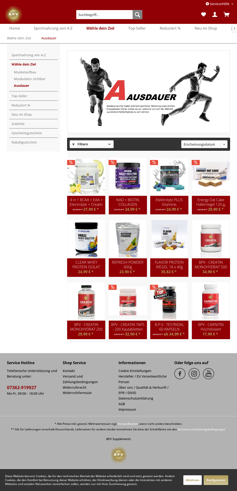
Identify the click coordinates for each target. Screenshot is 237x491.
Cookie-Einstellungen (134, 371)
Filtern (80, 144)
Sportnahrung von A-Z (29, 55)
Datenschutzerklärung (135, 398)
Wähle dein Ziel (24, 64)
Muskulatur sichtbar (30, 79)
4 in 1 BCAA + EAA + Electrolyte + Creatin (86, 202)
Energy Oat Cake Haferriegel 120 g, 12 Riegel (210, 202)
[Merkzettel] (203, 14)
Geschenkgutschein (27, 133)
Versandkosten (128, 424)
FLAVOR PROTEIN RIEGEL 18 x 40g (169, 264)
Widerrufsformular (77, 393)
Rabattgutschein (24, 142)
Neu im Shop (22, 114)
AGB (121, 404)
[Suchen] (137, 14)
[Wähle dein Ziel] (100, 28)
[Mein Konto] (215, 14)
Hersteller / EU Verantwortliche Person (142, 379)
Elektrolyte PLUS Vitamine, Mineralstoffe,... (169, 202)
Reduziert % (21, 105)
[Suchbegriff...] (109, 14)
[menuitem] (109, 14)
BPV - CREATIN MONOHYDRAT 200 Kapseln (86, 327)
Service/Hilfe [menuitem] (218, 4)
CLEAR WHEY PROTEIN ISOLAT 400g (86, 264)
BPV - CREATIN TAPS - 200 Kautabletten (127, 327)
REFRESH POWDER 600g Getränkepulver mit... (127, 264)
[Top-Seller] (137, 28)
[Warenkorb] (228, 14)
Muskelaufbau (25, 72)
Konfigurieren (215, 480)
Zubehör (18, 124)
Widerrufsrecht (74, 387)
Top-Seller (19, 96)
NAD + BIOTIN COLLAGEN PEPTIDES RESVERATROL (128, 202)
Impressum (127, 409)
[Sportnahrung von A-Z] (53, 28)
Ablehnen (192, 480)
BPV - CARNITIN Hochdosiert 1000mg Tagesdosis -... (211, 327)
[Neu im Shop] (206, 28)
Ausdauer (21, 85)
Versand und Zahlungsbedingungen (80, 379)
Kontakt (69, 371)
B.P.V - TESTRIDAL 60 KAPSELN (169, 327)
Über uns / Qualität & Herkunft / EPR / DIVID (143, 390)
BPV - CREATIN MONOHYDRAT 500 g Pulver (211, 264)
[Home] (14, 28)
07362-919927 (21, 388)
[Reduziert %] (170, 28)
